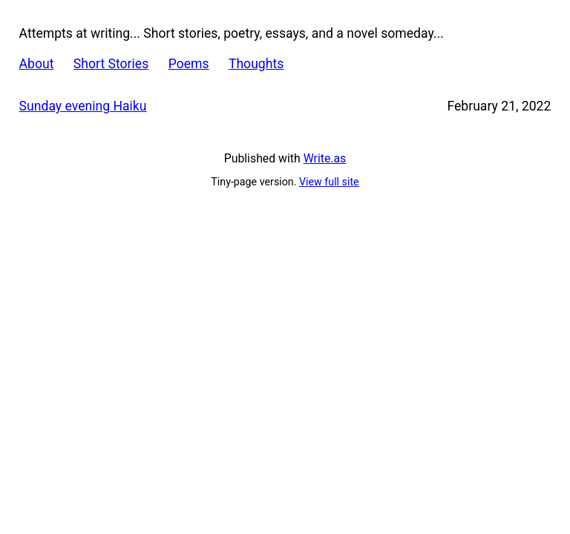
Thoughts (256, 63)
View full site (329, 182)
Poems (188, 63)
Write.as (325, 158)
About (36, 63)
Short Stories (110, 63)
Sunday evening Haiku (83, 106)
